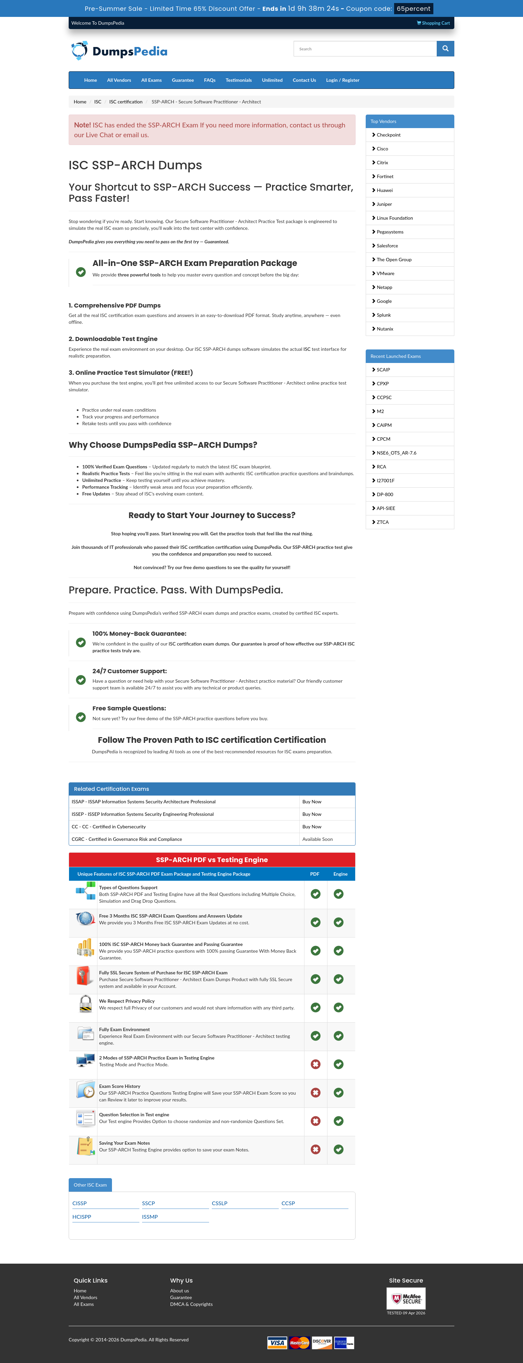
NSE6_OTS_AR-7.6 (394, 453)
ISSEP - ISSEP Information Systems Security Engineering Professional (143, 814)
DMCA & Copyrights (191, 1304)
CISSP (79, 1203)
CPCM (381, 439)
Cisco (379, 148)
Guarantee (183, 80)
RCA (378, 466)
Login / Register (342, 80)
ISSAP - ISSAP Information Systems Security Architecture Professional (143, 801)
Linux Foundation (392, 218)
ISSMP (150, 1216)
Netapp (381, 287)
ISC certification (125, 101)
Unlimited (272, 80)
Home (90, 80)
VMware (383, 273)
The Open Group (391, 259)
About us (179, 1290)
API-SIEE (383, 508)
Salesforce (384, 245)
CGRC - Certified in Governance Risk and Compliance (127, 839)
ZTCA (380, 522)
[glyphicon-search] (445, 48)
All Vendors (119, 80)
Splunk (381, 315)
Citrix (379, 162)
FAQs (209, 80)
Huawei (382, 190)
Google (381, 301)
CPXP (380, 383)
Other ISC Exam (90, 1185)
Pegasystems (387, 232)
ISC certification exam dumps (198, 644)
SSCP (148, 1203)
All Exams (151, 80)
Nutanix (382, 329)
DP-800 (382, 494)
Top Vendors (383, 121)
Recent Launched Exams (396, 356)
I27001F (383, 480)
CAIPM (381, 425)
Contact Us (304, 80)
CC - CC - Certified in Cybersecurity (109, 826)
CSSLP (219, 1203)
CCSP (288, 1203)
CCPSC (381, 397)
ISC (97, 101)
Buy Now (311, 801)
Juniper (381, 204)
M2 (377, 411)
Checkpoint (386, 135)
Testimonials (239, 80)
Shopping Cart (433, 23)
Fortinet (382, 176)
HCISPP (81, 1216)
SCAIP (380, 369)
